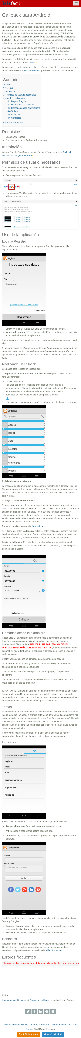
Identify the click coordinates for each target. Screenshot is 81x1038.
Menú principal (54, 1034)
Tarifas (32, 62)
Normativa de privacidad (16, 1024)
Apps (23, 1000)
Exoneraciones (59, 1024)
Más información (54, 950)
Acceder (73, 1024)
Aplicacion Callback (39, 1000)
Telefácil (29, 1029)
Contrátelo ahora (28, 1034)
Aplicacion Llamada (31, 70)
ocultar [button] (7, 84)
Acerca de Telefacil (39, 1024)
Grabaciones (38, 526)
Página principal (10, 1000)
